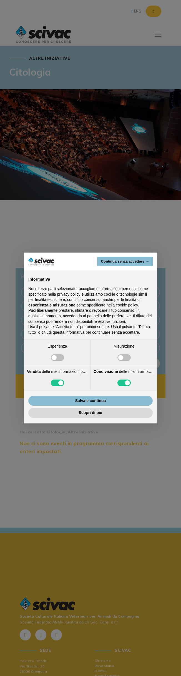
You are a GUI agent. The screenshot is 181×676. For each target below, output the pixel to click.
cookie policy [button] (127, 305)
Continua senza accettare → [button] (125, 261)
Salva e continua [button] (90, 400)
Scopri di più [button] (90, 412)
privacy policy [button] (69, 294)
